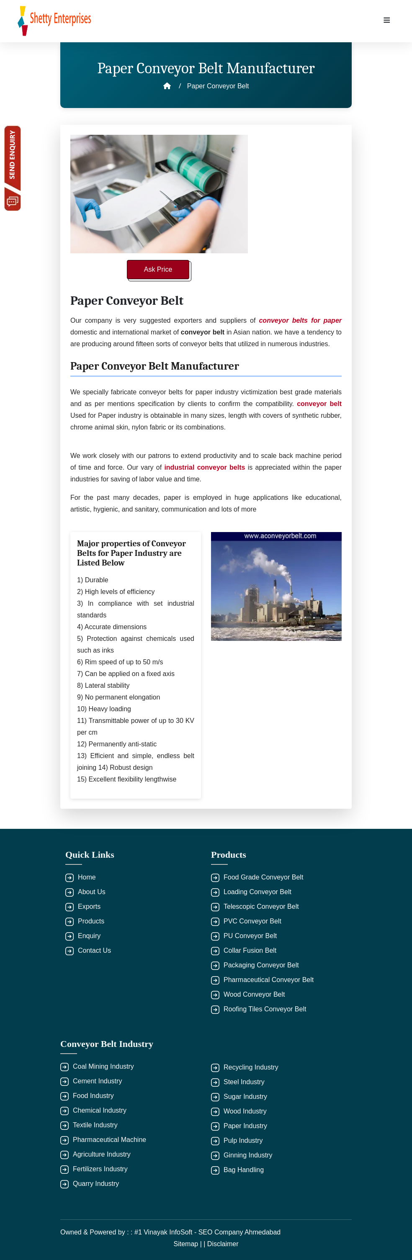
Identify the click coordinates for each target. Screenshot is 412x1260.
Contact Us (94, 950)
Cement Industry (97, 1081)
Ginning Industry (248, 1155)
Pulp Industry (243, 1140)
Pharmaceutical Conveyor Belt (269, 979)
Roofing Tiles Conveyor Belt (265, 1009)
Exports (89, 906)
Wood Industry (245, 1111)
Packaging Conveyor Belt (261, 965)
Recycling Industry (251, 1067)
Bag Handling (244, 1169)
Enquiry (89, 935)
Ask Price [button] (158, 269)
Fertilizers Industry (100, 1169)
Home (87, 877)
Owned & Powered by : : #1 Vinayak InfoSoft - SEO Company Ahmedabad (170, 1232)
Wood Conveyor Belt (254, 994)
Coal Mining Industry (103, 1066)
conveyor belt (319, 403)
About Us (92, 891)
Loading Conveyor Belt (257, 891)
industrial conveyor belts (204, 467)
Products (91, 921)
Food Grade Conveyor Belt (263, 877)
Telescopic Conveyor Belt (261, 906)
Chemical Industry (99, 1110)
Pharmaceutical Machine (109, 1139)
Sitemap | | (190, 1243)
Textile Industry (95, 1125)
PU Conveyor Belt (250, 935)
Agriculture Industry (102, 1154)
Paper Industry (245, 1125)
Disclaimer (223, 1243)
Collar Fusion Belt (250, 950)
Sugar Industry (245, 1096)
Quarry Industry (96, 1183)
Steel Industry (244, 1081)
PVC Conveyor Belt (252, 921)
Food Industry (93, 1095)
